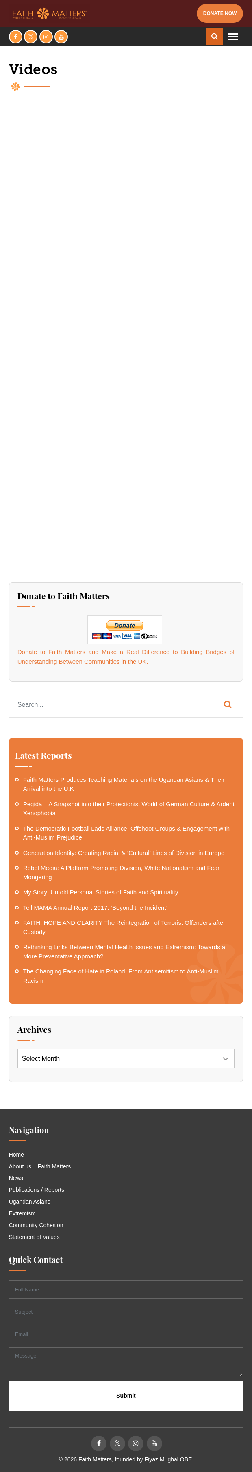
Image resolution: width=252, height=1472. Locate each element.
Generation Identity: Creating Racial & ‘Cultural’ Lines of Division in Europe (124, 852)
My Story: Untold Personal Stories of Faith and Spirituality (100, 892)
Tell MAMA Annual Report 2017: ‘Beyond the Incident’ (95, 907)
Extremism (22, 1213)
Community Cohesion (36, 1225)
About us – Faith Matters (40, 1166)
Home (16, 1154)
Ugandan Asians (29, 1201)
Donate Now (220, 13)
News (16, 1178)
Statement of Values (34, 1237)
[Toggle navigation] (233, 36)
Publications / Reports (36, 1190)
